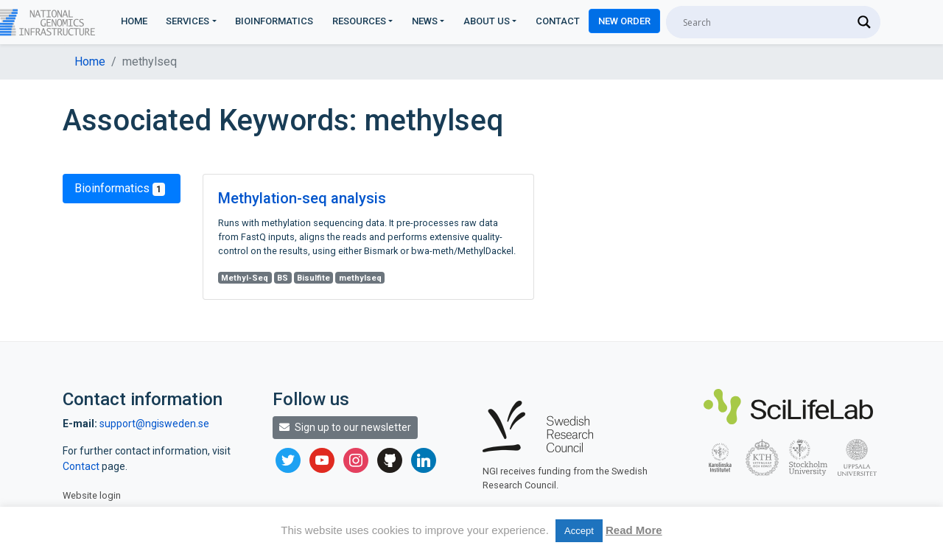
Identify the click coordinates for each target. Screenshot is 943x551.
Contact (558, 21)
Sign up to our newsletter (345, 427)
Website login (92, 495)
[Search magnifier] (864, 22)
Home (134, 21)
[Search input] (766, 22)
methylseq (360, 278)
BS (282, 278)
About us (486, 21)
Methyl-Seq (244, 278)
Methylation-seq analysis (302, 198)
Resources (359, 21)
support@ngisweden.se (154, 423)
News (425, 21)
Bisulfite (313, 278)
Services (187, 21)
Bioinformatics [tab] (119, 188)
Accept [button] (579, 530)
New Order (624, 21)
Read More (634, 530)
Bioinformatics (274, 21)
